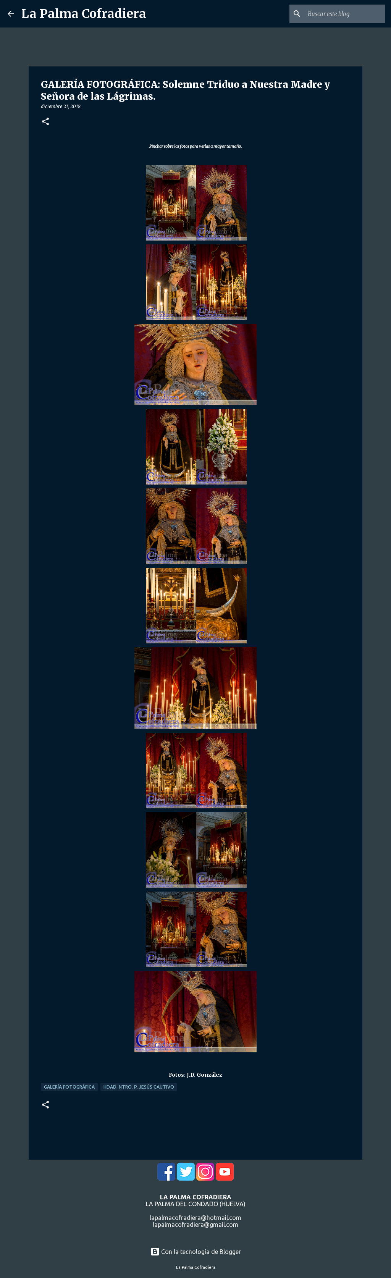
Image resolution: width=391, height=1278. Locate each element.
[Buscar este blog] (345, 14)
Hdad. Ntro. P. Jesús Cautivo (138, 1086)
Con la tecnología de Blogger (195, 1251)
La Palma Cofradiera (83, 13)
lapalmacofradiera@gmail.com (195, 1224)
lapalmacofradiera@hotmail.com (195, 1217)
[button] (45, 122)
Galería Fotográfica (69, 1086)
